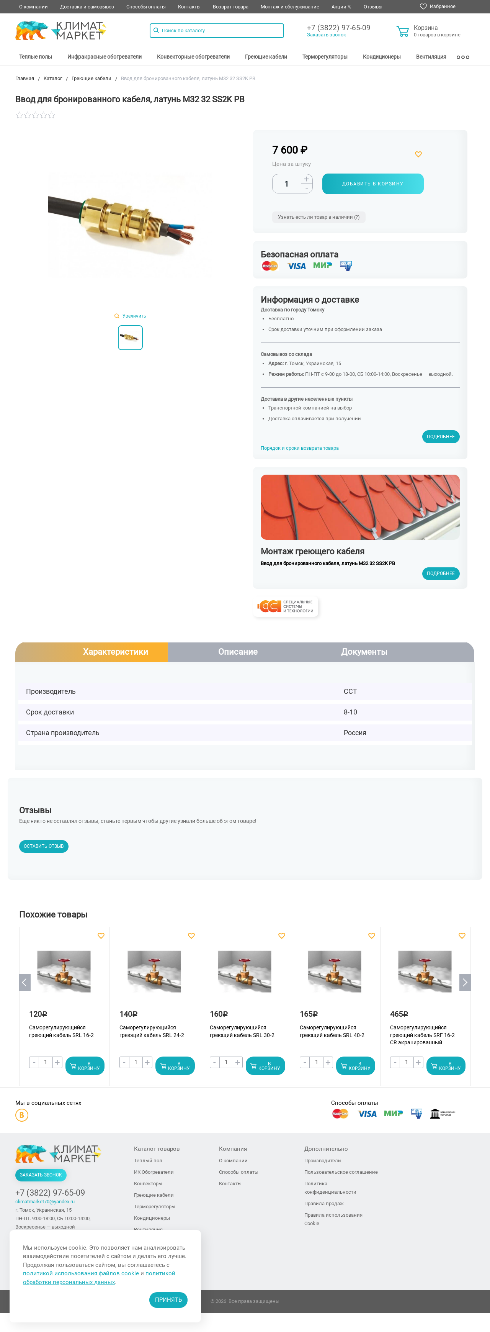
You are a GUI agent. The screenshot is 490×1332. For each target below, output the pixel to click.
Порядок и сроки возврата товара (300, 448)
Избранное (438, 6)
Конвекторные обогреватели (193, 57)
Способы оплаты (146, 7)
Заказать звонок (326, 35)
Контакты (189, 7)
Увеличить (130, 316)
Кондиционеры (382, 57)
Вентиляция (431, 57)
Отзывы (373, 7)
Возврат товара (230, 7)
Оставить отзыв (44, 846)
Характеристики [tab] (115, 652)
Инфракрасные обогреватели (104, 57)
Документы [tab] (364, 652)
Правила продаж (324, 1204)
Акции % (341, 7)
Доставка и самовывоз (87, 7)
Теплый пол (148, 1161)
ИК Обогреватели (154, 1172)
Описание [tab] (238, 652)
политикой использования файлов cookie (81, 1273)
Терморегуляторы (325, 57)
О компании (33, 7)
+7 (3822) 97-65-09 (339, 27)
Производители (322, 1161)
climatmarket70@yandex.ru (45, 1202)
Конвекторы (148, 1184)
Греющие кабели (266, 57)
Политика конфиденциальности (330, 1188)
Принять (168, 1299)
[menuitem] (35, 56)
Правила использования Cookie (333, 1219)
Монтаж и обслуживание (290, 7)
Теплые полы (35, 57)
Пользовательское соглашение (341, 1172)
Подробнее (441, 436)
